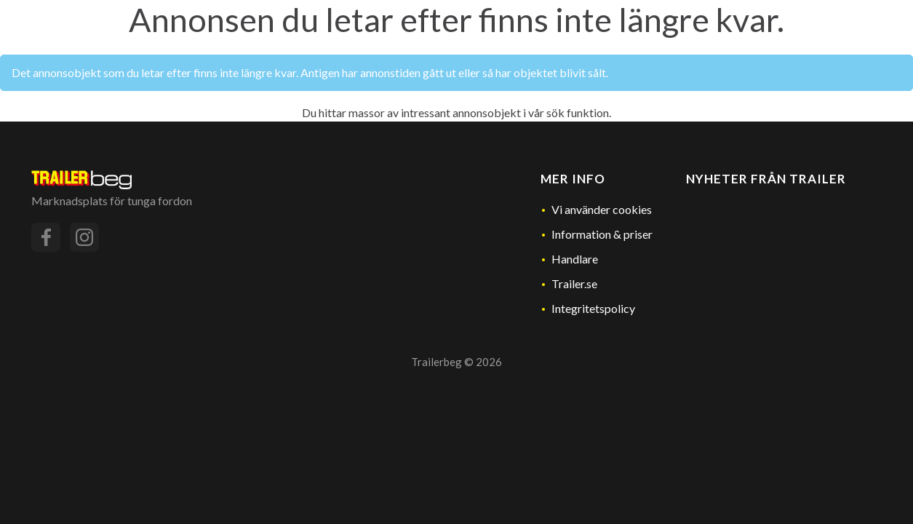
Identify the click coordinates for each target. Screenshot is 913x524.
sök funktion (577, 112)
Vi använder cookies (601, 209)
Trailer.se (574, 283)
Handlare (574, 259)
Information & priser (602, 234)
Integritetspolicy (593, 308)
